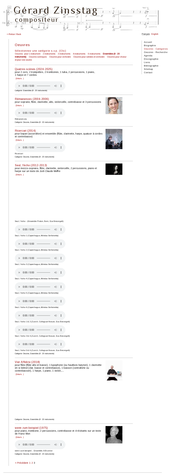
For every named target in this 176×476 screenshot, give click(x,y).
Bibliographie (151, 66)
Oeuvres (19, 54)
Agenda (148, 56)
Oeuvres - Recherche (156, 52)
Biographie (150, 45)
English (154, 34)
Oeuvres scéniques (38, 57)
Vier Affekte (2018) (27, 362)
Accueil (148, 42)
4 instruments (79, 54)
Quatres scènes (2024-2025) (34, 69)
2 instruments (49, 54)
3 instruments (64, 54)
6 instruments (94, 54)
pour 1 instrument (32, 54)
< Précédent (21, 462)
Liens (147, 62)
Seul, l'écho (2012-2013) (31, 165)
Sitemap (148, 69)
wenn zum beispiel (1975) (31, 427)
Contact (148, 72)
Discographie (151, 59)
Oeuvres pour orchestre (60, 57)
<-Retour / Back (14, 34)
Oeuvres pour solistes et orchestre (89, 57)
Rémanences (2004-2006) (32, 99)
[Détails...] (20, 78)
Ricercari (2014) (25, 130)
